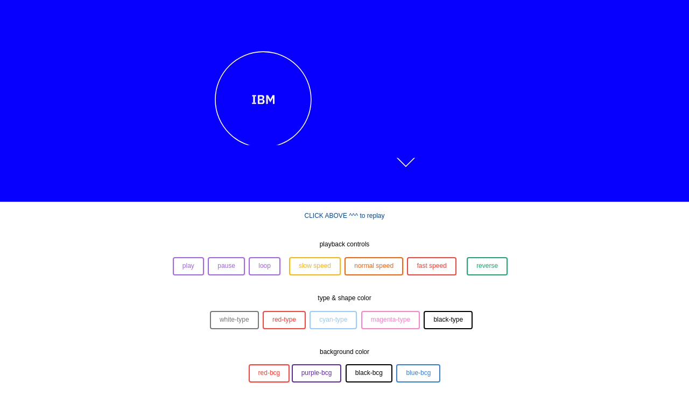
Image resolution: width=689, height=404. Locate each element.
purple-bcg (316, 373)
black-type (448, 319)
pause (226, 266)
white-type (234, 319)
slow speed (315, 266)
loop (264, 266)
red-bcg (269, 373)
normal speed (373, 266)
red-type (284, 319)
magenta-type (390, 319)
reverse (487, 266)
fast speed (431, 266)
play (188, 266)
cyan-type (333, 319)
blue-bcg (418, 373)
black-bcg (369, 373)
